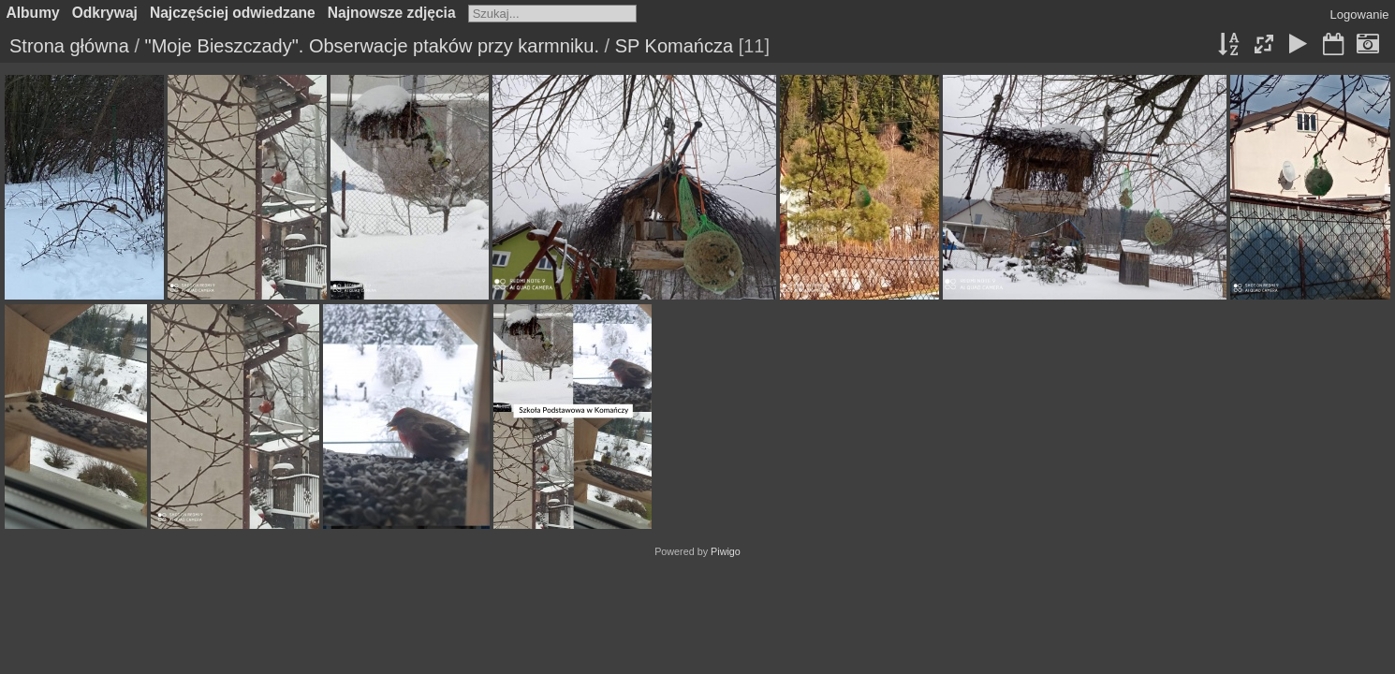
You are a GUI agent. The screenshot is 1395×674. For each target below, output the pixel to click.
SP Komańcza (674, 46)
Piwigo (726, 551)
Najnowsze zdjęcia (392, 13)
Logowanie (1359, 14)
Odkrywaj (105, 13)
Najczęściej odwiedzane (233, 13)
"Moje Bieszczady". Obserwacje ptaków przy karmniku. (372, 46)
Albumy (33, 13)
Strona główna (69, 46)
